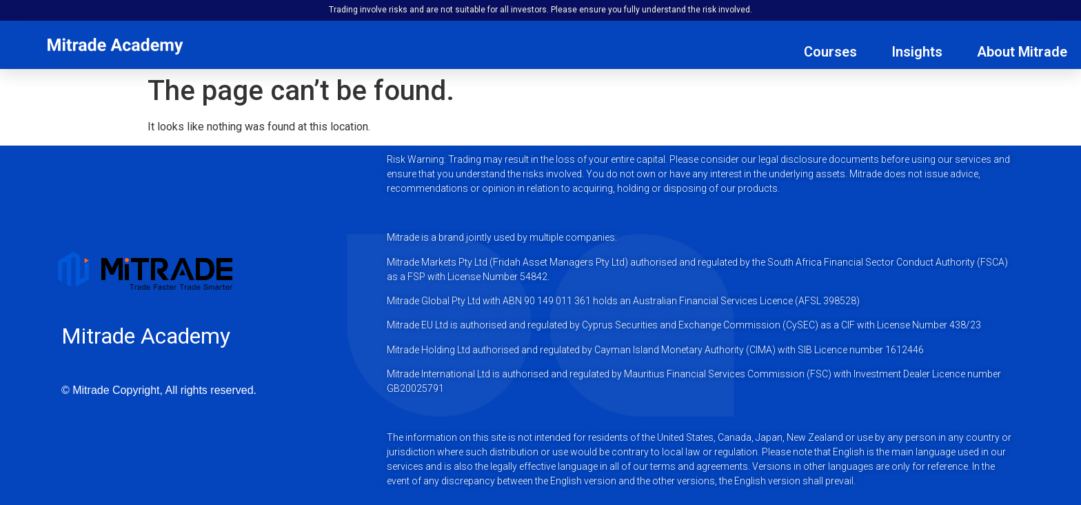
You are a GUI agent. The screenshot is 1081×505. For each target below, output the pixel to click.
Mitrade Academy (145, 336)
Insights (916, 51)
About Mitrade (1022, 51)
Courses (830, 51)
